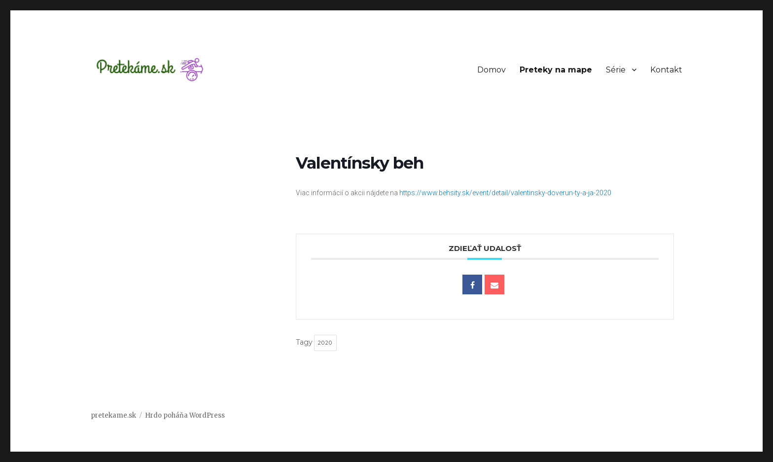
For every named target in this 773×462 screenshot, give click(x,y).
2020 (325, 342)
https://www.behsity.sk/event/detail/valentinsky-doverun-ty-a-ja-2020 (505, 193)
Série (616, 69)
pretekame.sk (113, 415)
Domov (491, 69)
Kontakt (666, 69)
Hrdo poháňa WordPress (185, 415)
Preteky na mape (556, 69)
